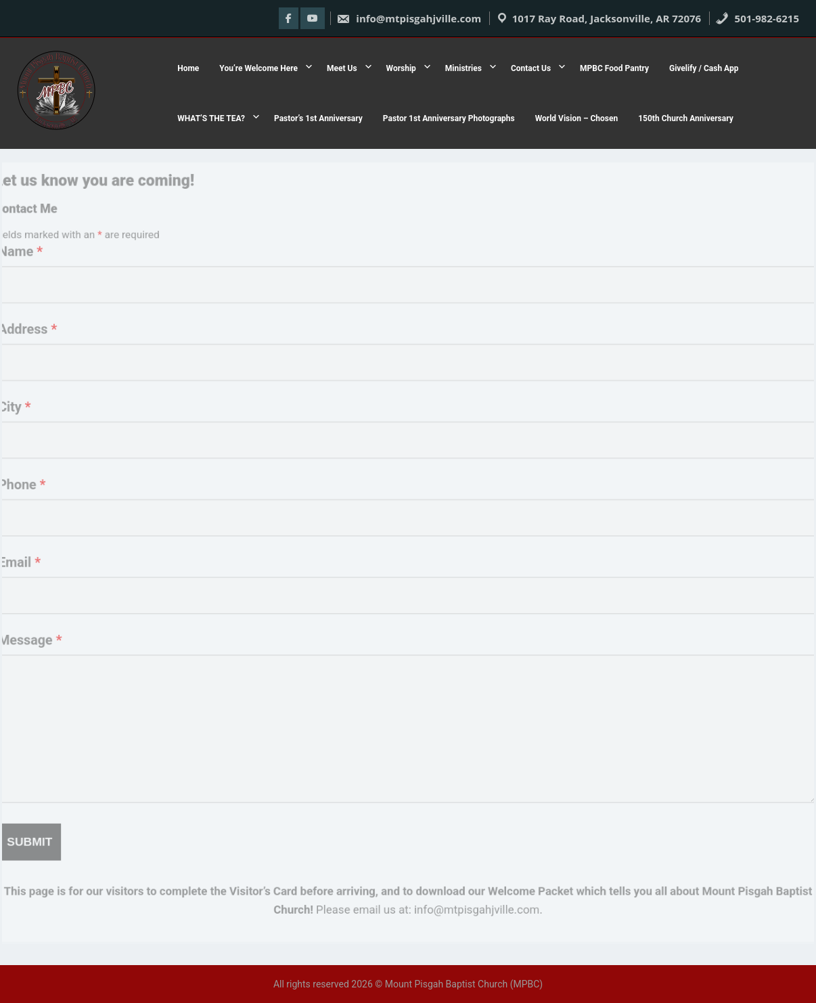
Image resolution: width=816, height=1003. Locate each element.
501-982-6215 (757, 18)
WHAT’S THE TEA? (211, 118)
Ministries (463, 68)
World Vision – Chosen (576, 118)
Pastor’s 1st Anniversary (318, 118)
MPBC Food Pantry (614, 68)
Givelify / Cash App (703, 68)
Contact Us (531, 68)
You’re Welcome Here (258, 68)
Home (188, 68)
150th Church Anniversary (685, 118)
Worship (401, 68)
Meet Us (342, 68)
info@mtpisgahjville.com (408, 18)
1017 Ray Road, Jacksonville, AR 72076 (607, 18)
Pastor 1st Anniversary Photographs (449, 118)
